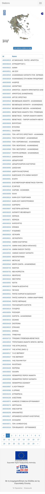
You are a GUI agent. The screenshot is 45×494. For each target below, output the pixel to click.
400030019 (7, 309)
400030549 (7, 190)
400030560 (7, 145)
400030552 (7, 119)
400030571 (7, 424)
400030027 (7, 357)
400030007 (7, 208)
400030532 (7, 253)
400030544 (7, 101)
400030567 (7, 387)
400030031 (7, 361)
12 (14, 440)
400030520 (7, 342)
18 (4, 444)
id (3, 56)
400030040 (7, 86)
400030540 (7, 264)
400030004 (7, 160)
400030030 (7, 216)
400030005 (7, 257)
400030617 (7, 416)
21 (19, 444)
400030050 (7, 168)
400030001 (7, 335)
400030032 (7, 279)
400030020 (7, 205)
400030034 (7, 227)
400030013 (7, 157)
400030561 (7, 134)
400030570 (7, 286)
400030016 (7, 223)
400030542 (7, 105)
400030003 (7, 127)
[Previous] (4, 435)
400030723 (7, 338)
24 (33, 444)
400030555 (7, 316)
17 (38, 440)
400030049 (7, 364)
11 (9, 440)
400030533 (7, 175)
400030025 (7, 212)
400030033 (7, 305)
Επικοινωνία (28, 488)
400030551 (7, 112)
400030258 (7, 412)
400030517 (7, 353)
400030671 (7, 220)
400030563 (7, 171)
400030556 (7, 383)
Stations (6, 3)
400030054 (7, 312)
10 (4, 440)
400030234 (7, 394)
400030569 (7, 164)
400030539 (7, 79)
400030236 (7, 398)
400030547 (7, 153)
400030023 (7, 260)
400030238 (7, 420)
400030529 (7, 60)
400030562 (7, 242)
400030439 (7, 323)
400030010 (7, 320)
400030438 (7, 368)
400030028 (7, 346)
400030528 (7, 90)
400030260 (7, 409)
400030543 (7, 108)
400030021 (7, 238)
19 (9, 444)
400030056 (7, 194)
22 (24, 444)
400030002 (7, 372)
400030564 (7, 142)
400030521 (7, 71)
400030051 (7, 179)
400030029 (7, 64)
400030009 (7, 123)
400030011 (7, 131)
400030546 (7, 301)
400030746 (7, 249)
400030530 (7, 298)
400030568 (7, 149)
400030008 (7, 97)
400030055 (7, 82)
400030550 (7, 183)
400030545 (7, 75)
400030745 (7, 246)
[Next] (38, 444)
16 (33, 440)
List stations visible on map (22, 48)
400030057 (7, 94)
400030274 (7, 405)
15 (29, 440)
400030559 (7, 375)
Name (14, 56)
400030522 (7, 201)
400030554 (7, 138)
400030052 (7, 283)
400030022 (7, 68)
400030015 (7, 327)
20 (14, 444)
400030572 (7, 401)
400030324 (7, 427)
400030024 (7, 234)
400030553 (7, 116)
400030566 (7, 390)
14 (24, 440)
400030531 (7, 294)
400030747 (7, 349)
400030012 (7, 290)
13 (19, 440)
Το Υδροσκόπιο (17, 488)
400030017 (7, 231)
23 (29, 444)
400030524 (7, 197)
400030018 (7, 186)
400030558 (7, 379)
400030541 (7, 331)
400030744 (7, 268)
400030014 (7, 275)
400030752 (7, 272)
